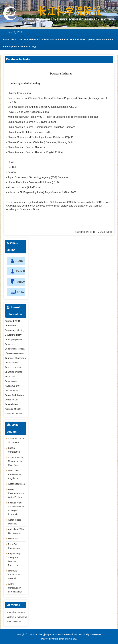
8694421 (23, 612)
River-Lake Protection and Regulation (15, 474)
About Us (16, 39)
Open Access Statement (100, 39)
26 (20, 621)
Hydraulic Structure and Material (14, 574)
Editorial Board (32, 39)
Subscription (10, 46)
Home (6, 39)
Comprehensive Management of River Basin (15, 461)
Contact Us (24, 46)
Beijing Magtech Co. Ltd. (65, 639)
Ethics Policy (77, 39)
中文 (34, 46)
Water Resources (16, 484)
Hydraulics (13, 538)
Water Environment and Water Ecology (16, 493)
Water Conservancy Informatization (15, 588)
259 (25, 617)
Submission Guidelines (54, 39)
